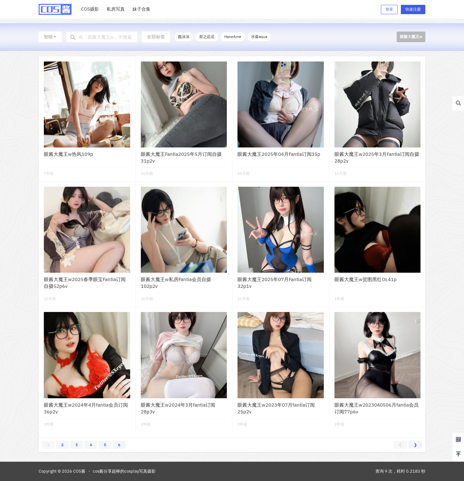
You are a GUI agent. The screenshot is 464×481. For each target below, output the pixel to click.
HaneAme (232, 36)
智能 (50, 37)
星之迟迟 (207, 36)
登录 (389, 9)
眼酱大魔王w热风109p (68, 154)
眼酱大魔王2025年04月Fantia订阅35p (278, 154)
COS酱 (78, 471)
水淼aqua (259, 36)
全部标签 (156, 37)
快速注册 (413, 9)
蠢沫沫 (183, 36)
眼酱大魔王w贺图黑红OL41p (365, 279)
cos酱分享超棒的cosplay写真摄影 (124, 471)
